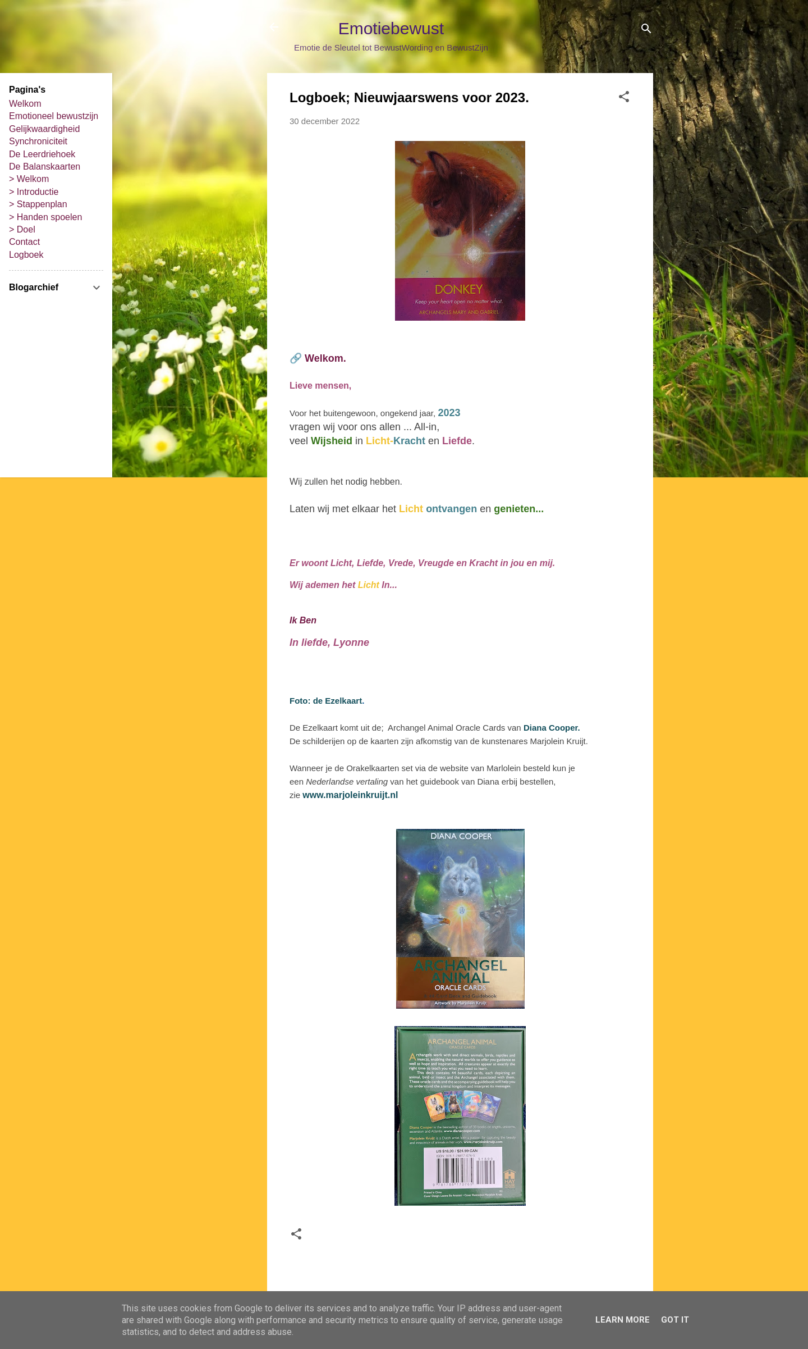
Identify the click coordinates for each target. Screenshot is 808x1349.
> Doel (22, 229)
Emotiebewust (391, 28)
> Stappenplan (38, 204)
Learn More (622, 1320)
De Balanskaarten (44, 166)
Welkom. (325, 358)
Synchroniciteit (38, 141)
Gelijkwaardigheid (44, 129)
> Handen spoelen (45, 217)
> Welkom (29, 179)
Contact (24, 242)
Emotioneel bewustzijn (53, 116)
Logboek (26, 254)
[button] (624, 98)
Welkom (25, 103)
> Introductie (34, 192)
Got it (675, 1320)
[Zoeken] (646, 30)
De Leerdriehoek (42, 154)
